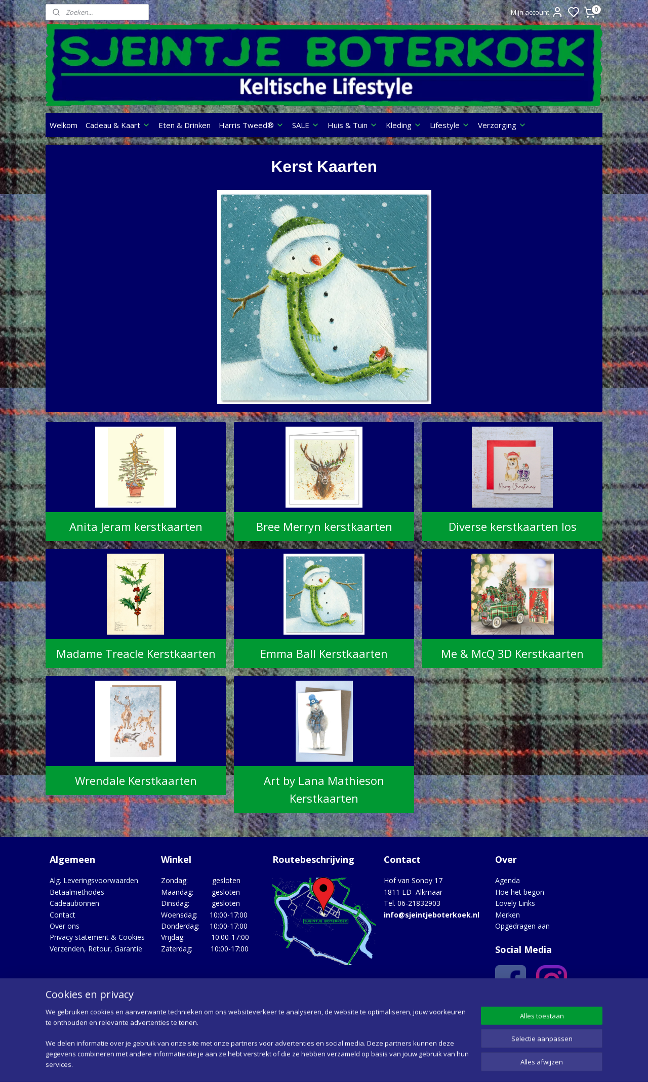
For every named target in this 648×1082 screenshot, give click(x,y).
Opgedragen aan (522, 926)
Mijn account (537, 12)
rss (385, 1063)
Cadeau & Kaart (118, 125)
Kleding (404, 125)
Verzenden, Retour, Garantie (96, 948)
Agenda (507, 880)
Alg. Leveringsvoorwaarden (94, 880)
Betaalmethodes (77, 892)
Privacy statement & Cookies (97, 937)
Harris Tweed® (251, 125)
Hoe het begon (519, 892)
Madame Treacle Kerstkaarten (135, 653)
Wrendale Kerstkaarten (135, 780)
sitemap (364, 1063)
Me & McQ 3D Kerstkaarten (512, 653)
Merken (507, 915)
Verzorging (502, 125)
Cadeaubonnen (74, 903)
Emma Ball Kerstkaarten (324, 653)
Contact (62, 915)
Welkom (63, 125)
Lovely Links (515, 903)
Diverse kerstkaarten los (513, 526)
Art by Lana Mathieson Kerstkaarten (324, 789)
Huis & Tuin (353, 125)
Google (580, 1012)
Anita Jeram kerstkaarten (135, 526)
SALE (305, 125)
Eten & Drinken (184, 125)
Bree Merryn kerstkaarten (324, 526)
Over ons (64, 926)
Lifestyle (450, 125)
